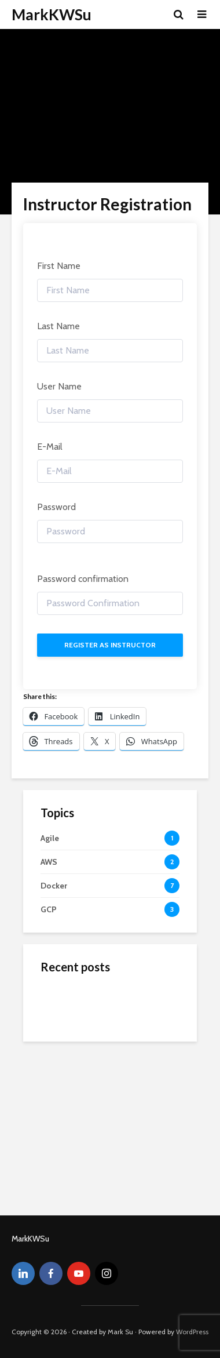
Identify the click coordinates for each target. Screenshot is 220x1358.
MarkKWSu (51, 14)
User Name (59, 386)
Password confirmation (83, 578)
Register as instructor (110, 644)
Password (56, 506)
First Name (58, 265)
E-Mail (50, 446)
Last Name (58, 326)
